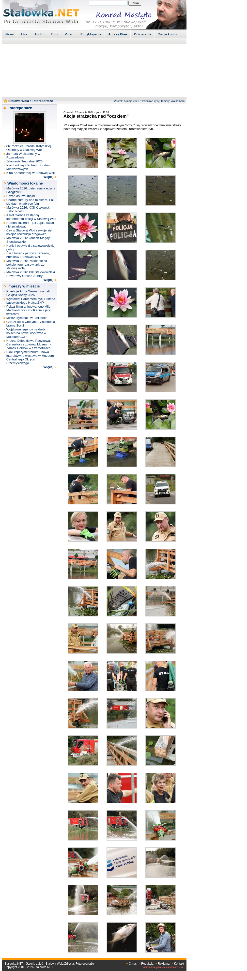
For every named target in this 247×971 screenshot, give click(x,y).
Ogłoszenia (142, 34)
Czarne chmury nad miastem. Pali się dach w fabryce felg (30, 201)
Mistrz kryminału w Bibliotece (26, 318)
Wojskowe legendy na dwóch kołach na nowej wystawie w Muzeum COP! (26, 333)
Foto (54, 34)
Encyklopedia (90, 34)
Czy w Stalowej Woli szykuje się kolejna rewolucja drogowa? (29, 232)
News (9, 34)
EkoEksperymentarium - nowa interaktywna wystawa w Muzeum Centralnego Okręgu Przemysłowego (30, 357)
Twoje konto (167, 34)
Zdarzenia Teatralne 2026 (24, 161)
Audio (39, 34)
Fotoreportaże (42, 101)
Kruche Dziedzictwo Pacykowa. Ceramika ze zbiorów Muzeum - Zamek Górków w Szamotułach (28, 344)
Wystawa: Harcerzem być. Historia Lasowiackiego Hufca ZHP (30, 300)
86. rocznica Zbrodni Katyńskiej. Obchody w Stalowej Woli (29, 148)
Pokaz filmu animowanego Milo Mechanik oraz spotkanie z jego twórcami (28, 310)
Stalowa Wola (18, 101)
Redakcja (147, 963)
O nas (133, 963)
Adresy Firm (117, 34)
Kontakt (179, 963)
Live (24, 34)
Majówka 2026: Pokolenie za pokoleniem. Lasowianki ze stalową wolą (26, 264)
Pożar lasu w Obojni (20, 196)
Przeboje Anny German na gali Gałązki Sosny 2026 (28, 293)
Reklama (164, 963)
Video (69, 34)
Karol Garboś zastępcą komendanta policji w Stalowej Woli (31, 217)
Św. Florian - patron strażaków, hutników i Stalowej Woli (28, 255)
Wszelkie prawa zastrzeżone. (163, 967)
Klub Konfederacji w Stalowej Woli (30, 173)
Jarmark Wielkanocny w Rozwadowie (23, 155)
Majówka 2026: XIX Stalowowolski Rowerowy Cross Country (30, 274)
